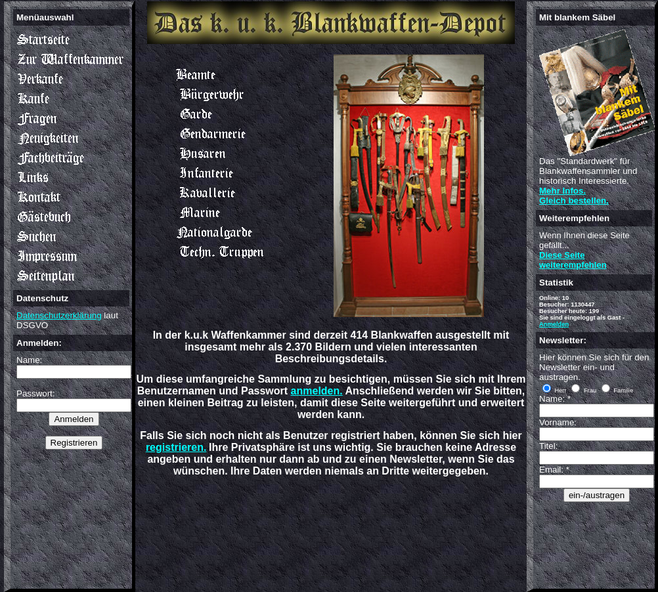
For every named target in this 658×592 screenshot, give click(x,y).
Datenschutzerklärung (59, 315)
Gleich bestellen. (574, 200)
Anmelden (554, 324)
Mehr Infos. (562, 191)
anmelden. (317, 390)
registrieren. (176, 447)
